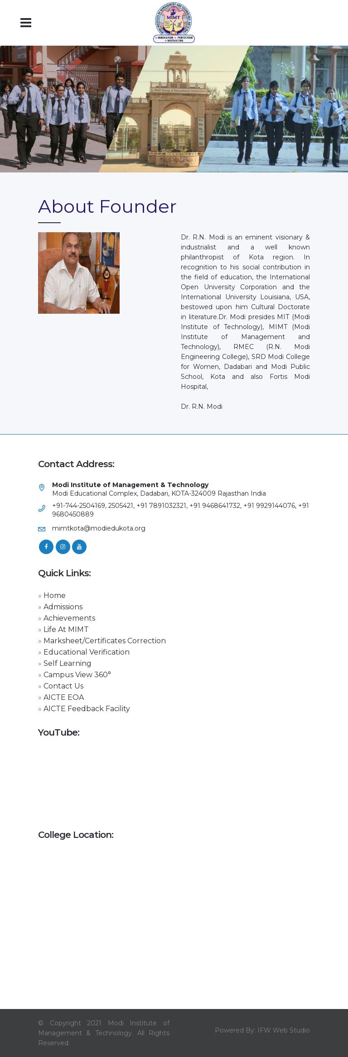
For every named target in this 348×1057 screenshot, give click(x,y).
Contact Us (63, 686)
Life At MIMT (66, 629)
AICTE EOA (64, 697)
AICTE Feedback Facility (87, 708)
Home (55, 595)
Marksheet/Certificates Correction (105, 640)
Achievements (69, 618)
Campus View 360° (77, 674)
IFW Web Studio (283, 1030)
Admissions (63, 607)
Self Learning (68, 663)
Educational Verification (87, 652)
